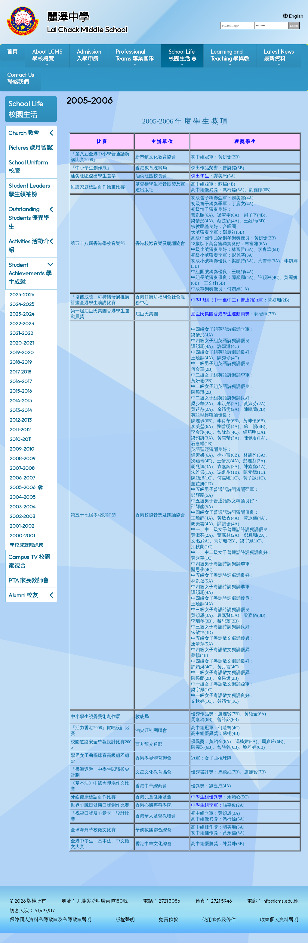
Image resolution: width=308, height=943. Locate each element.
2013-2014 (21, 410)
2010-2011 (20, 439)
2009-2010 (22, 449)
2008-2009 (22, 458)
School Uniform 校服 (28, 167)
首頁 (12, 51)
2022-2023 (22, 323)
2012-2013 (21, 420)
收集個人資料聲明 (279, 919)
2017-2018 (20, 372)
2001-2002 (22, 526)
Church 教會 (23, 132)
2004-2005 (22, 497)
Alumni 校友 (23, 595)
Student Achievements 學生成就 (29, 273)
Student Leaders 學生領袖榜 (29, 190)
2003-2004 (22, 507)
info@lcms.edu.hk (280, 901)
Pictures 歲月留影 (30, 147)
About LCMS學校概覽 (47, 57)
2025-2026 (22, 295)
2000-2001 (22, 535)
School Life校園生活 (181, 57)
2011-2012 (20, 429)
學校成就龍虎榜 (26, 545)
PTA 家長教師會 (28, 580)
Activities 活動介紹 (28, 246)
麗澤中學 (68, 16)
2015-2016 (21, 391)
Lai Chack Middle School (87, 29)
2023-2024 (22, 314)
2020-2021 (22, 343)
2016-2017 (21, 381)
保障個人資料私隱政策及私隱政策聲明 (50, 919)
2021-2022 (21, 333)
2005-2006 (22, 487)
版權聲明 (125, 919)
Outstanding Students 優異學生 (28, 217)
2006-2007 (22, 478)
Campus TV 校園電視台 (29, 561)
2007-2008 (22, 468)
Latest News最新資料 (279, 57)
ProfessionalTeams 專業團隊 (135, 57)
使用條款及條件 (219, 919)
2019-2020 (22, 352)
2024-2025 (22, 304)
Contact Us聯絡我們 (20, 78)
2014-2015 (21, 401)
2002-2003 (22, 516)
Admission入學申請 (89, 57)
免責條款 (168, 919)
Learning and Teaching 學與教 (230, 57)
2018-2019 (21, 362)
